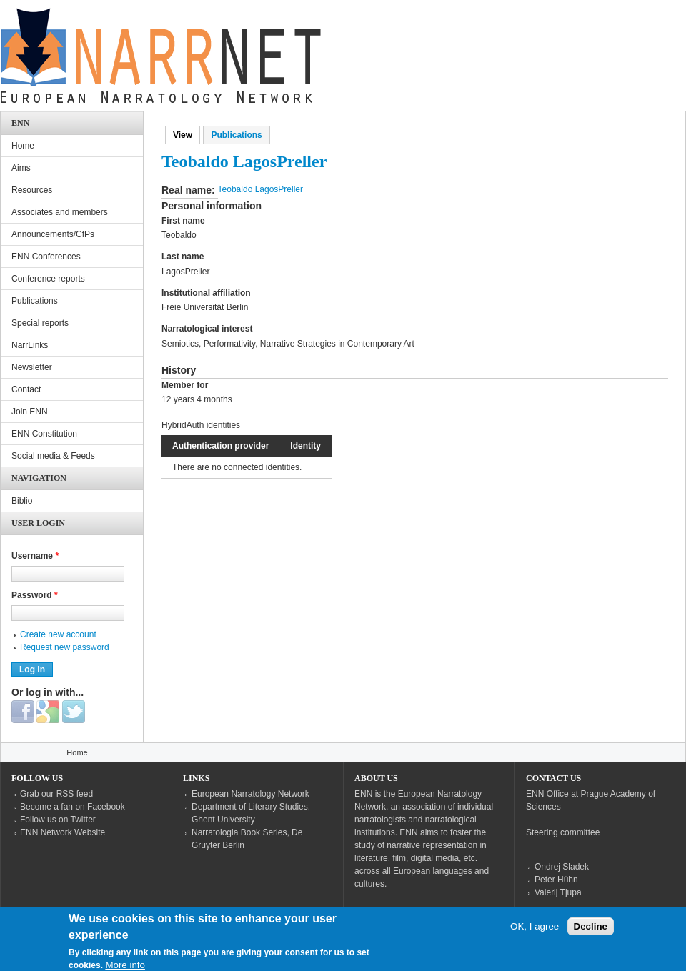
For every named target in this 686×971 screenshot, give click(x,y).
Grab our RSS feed (56, 794)
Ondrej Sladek (562, 867)
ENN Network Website (62, 832)
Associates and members (59, 212)
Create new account (58, 634)
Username (35, 556)
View (186, 135)
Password (34, 595)
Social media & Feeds (53, 456)
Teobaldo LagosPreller (260, 189)
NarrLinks (29, 345)
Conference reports (48, 279)
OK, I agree (534, 929)
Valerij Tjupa (558, 892)
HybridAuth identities (200, 425)
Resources (31, 190)
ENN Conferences (46, 257)
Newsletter (31, 367)
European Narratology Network (250, 794)
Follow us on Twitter (58, 820)
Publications (236, 135)
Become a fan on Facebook (72, 807)
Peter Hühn (556, 880)
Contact (26, 389)
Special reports (40, 323)
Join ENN (29, 412)
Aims (21, 168)
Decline (590, 929)
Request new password (64, 647)
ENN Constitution (44, 434)
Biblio (21, 501)
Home (22, 146)
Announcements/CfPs (52, 234)
